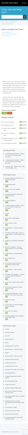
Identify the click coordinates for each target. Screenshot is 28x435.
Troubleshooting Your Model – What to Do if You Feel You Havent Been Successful (14, 161)
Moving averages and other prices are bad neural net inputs (14, 178)
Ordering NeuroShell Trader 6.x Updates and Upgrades (14, 396)
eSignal (7, 352)
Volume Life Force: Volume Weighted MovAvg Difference (14, 305)
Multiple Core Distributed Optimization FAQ (14, 241)
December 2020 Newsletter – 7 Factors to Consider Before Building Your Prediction (14, 276)
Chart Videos (8, 36)
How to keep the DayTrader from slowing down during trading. (13, 263)
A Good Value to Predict (11, 223)
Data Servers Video (9, 300)
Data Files (7, 336)
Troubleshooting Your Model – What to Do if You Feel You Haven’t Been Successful (14, 155)
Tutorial (7, 213)
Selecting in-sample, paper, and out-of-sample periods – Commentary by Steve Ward (15, 234)
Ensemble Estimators (10, 200)
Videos (6, 342)
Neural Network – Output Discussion (14, 228)
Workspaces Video (8, 125)
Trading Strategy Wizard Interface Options (13, 377)
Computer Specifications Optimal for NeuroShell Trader (14, 194)
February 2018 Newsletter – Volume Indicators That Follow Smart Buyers (14, 294)
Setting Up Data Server (10, 362)
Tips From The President (11, 311)
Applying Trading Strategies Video (13, 388)
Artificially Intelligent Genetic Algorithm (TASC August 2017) (14, 316)
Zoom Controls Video (8, 122)
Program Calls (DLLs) (10, 384)
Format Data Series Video (10, 143)
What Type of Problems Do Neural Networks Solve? (13, 287)
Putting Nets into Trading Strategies (14, 253)
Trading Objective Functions (12, 346)
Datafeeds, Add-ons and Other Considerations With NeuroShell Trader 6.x (14, 402)
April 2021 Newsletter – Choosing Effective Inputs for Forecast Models (14, 247)
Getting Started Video (10, 184)
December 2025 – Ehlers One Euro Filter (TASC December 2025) (15, 167)
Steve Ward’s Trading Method (12, 218)
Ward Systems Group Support (11, 34)
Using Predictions (9, 339)
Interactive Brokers (9, 332)
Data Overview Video (10, 258)
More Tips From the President (12, 189)
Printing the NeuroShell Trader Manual (14, 369)
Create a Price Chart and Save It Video (14, 282)
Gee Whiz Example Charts (11, 381)
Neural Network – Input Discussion (13, 269)
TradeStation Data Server (11, 366)
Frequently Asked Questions (12, 359)
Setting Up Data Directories (12, 414)
